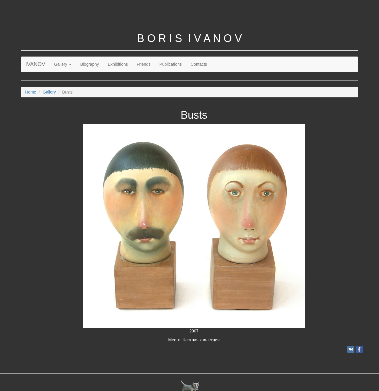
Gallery (62, 64)
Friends (144, 64)
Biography (89, 64)
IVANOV (35, 64)
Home (30, 92)
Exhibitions (118, 64)
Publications (170, 64)
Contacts (199, 64)
